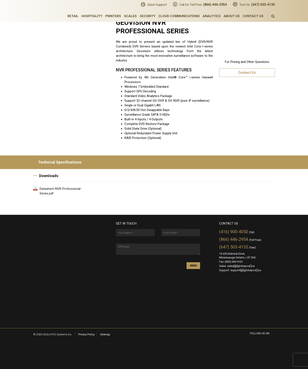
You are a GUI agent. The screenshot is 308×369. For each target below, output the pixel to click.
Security (147, 16)
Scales (130, 16)
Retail (72, 16)
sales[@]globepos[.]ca (241, 266)
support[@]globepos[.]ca (245, 270)
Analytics (212, 16)
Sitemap (105, 334)
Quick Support (157, 5)
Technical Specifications (57, 162)
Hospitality (91, 16)
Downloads (45, 175)
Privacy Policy (86, 334)
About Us (232, 16)
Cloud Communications (179, 16)
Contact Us (253, 16)
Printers (113, 16)
